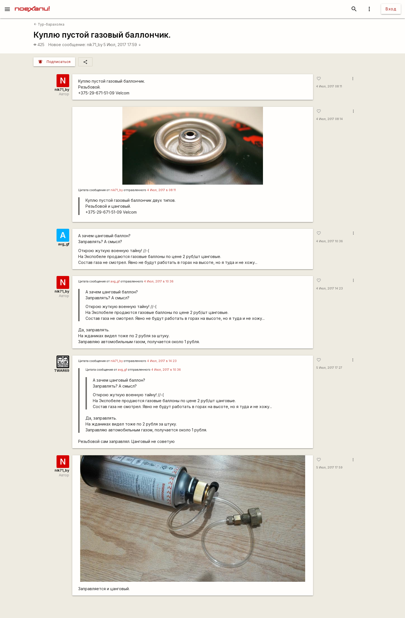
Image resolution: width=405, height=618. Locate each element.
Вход (391, 8)
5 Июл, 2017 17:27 (329, 368)
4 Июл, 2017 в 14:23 (162, 361)
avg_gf (63, 244)
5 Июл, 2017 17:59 (122, 44)
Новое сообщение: (67, 44)
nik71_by (95, 44)
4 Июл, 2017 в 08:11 (161, 190)
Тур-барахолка (49, 24)
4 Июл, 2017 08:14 (329, 119)
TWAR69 (61, 370)
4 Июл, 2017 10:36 (329, 241)
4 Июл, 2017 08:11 (329, 86)
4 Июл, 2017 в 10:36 (159, 281)
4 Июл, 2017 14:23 (329, 288)
